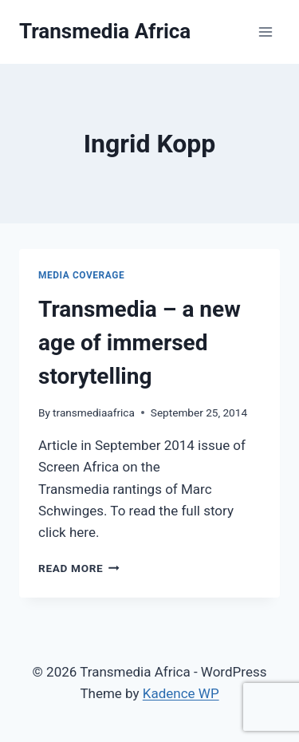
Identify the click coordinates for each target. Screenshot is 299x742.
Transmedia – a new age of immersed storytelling (139, 342)
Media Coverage (81, 275)
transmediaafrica (94, 412)
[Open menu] (265, 31)
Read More (79, 568)
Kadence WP (181, 693)
